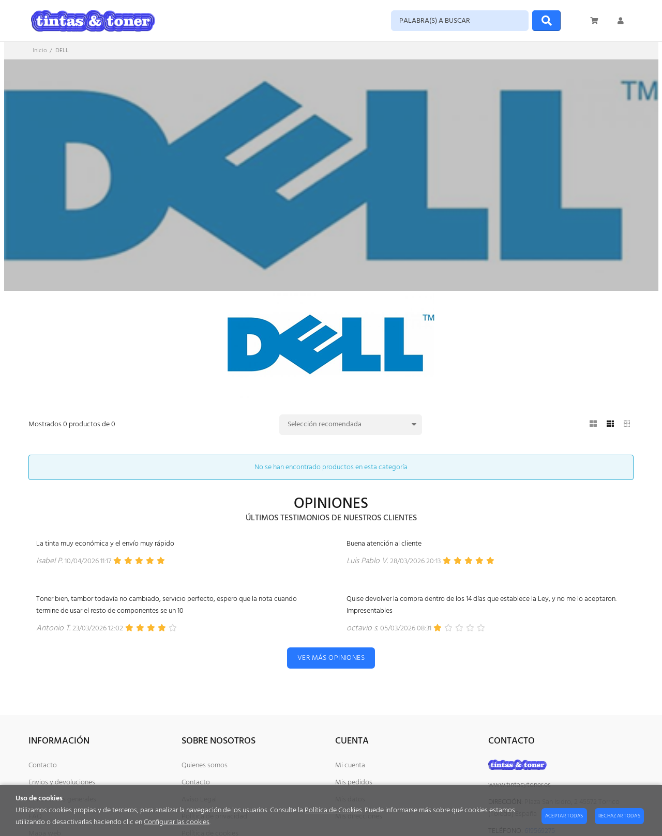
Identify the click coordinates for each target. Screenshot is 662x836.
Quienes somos (205, 765)
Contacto (42, 765)
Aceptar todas (564, 816)
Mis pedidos (353, 782)
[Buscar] (546, 20)
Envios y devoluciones (61, 782)
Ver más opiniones (331, 658)
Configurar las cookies (176, 822)
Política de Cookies (333, 810)
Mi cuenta (350, 765)
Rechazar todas (619, 816)
